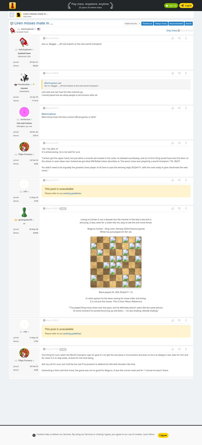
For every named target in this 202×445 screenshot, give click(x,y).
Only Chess (171, 30)
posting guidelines (72, 193)
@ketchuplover (50, 83)
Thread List (147, 23)
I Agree (163, 435)
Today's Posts (161, 23)
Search (189, 23)
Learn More (148, 434)
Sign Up (171, 5)
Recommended (176, 23)
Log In (186, 5)
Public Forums (131, 23)
